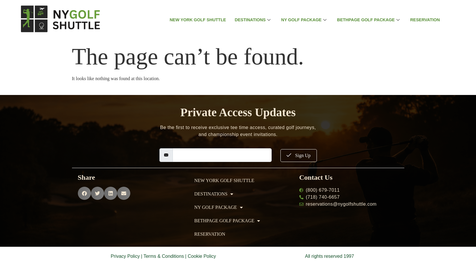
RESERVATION (428, 19)
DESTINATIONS (251, 20)
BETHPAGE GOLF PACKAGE (370, 20)
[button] (84, 193)
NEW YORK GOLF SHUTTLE (194, 19)
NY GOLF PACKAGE (303, 20)
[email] (222, 155)
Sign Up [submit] (299, 155)
